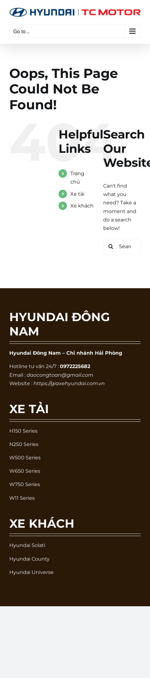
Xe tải (77, 194)
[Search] (111, 246)
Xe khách (82, 206)
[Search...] (122, 246)
